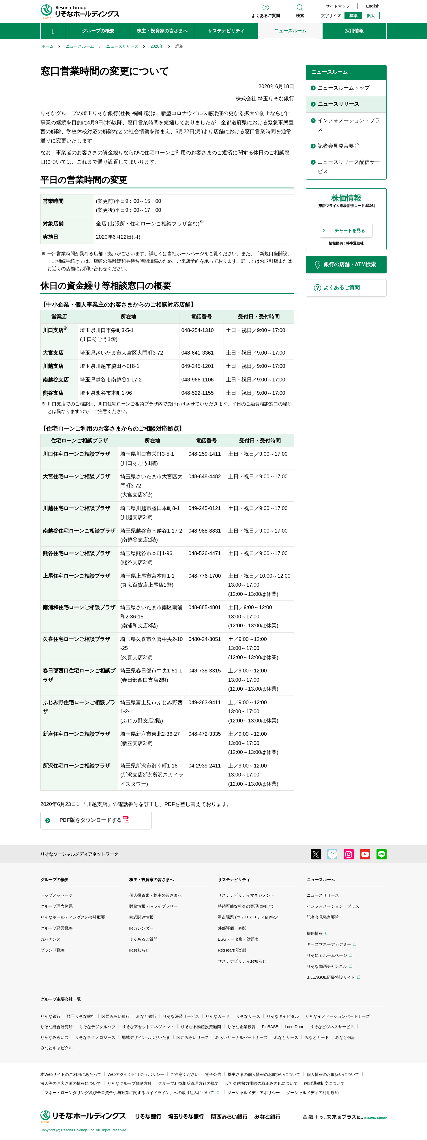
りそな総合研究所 (56, 1026)
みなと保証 (345, 1037)
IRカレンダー (141, 928)
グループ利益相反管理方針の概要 (188, 1083)
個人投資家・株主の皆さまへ (155, 895)
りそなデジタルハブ (97, 1026)
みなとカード (317, 1037)
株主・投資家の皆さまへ (151, 879)
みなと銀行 (146, 1016)
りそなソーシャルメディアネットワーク (79, 854)
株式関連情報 (141, 917)
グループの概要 (54, 879)
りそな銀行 (50, 1016)
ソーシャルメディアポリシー (253, 1092)
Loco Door (294, 1026)
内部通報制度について (324, 1083)
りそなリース (248, 1016)
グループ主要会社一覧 (60, 999)
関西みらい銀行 (116, 1016)
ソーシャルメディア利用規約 (312, 1092)
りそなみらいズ (54, 1037)
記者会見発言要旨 (323, 917)
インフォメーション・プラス (333, 906)
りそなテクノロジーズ (95, 1037)
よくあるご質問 (266, 15)
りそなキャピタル (283, 1016)
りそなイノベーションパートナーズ (337, 1016)
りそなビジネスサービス (332, 1026)
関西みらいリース (193, 1037)
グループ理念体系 (56, 906)
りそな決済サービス (181, 1016)
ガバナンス (50, 939)
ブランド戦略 (52, 950)
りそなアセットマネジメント (148, 1026)
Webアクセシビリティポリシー (136, 1074)
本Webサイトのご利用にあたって (70, 1074)
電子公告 (213, 1074)
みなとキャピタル (56, 1048)
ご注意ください (185, 1074)
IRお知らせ (139, 950)
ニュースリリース (323, 895)
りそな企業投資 (241, 1026)
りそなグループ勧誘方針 (129, 1083)
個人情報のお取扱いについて (333, 1074)
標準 (353, 15)
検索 (300, 15)
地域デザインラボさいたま (146, 1037)
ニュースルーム (321, 879)
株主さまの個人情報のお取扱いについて (264, 1074)
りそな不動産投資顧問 (201, 1026)
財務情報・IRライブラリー (153, 906)
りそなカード (217, 1016)
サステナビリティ (234, 879)
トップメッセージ (56, 895)
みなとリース (286, 1037)
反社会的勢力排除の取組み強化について (261, 1083)
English (372, 6)
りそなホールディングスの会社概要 (72, 917)
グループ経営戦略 (56, 928)
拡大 (371, 15)
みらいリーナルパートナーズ (241, 1037)
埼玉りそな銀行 (81, 1016)
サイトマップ (338, 6)
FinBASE (270, 1026)
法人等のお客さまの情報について (70, 1083)
